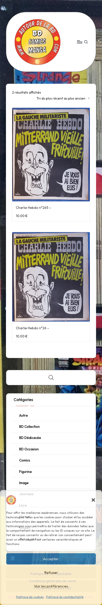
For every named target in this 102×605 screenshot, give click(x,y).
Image (24, 483)
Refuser (51, 572)
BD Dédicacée (30, 438)
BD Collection (29, 426)
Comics (24, 460)
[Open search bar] (51, 377)
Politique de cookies (30, 597)
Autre (23, 415)
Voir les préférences (51, 586)
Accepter (51, 558)
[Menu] (79, 41)
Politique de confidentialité (64, 597)
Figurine (25, 471)
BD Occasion (29, 449)
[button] (93, 499)
